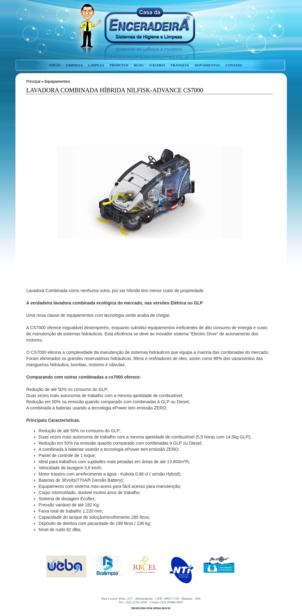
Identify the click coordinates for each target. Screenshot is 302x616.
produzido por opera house (151, 608)
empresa (74, 65)
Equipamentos (57, 81)
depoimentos (207, 65)
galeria (157, 65)
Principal (33, 81)
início (54, 65)
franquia (180, 65)
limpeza (96, 65)
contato (233, 65)
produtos (119, 65)
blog (139, 65)
